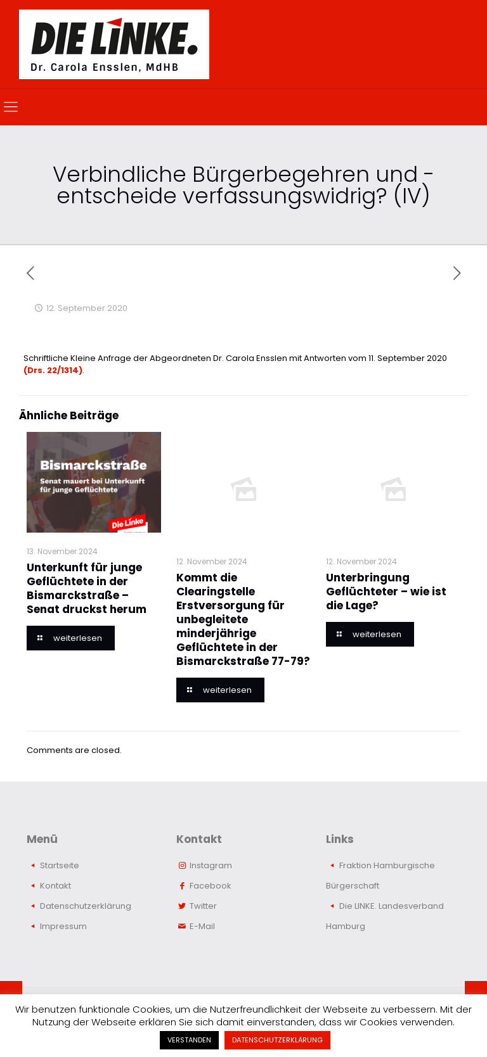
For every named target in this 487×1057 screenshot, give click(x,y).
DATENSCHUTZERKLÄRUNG (277, 1040)
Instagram (211, 865)
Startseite (59, 865)
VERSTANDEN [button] (189, 1040)
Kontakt (55, 886)
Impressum (63, 926)
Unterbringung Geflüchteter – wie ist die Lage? (386, 591)
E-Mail (202, 926)
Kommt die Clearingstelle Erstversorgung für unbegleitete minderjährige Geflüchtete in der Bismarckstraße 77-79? (243, 619)
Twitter (203, 906)
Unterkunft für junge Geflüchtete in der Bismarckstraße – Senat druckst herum (86, 588)
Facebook (210, 886)
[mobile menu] (11, 107)
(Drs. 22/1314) (52, 370)
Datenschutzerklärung (85, 906)
